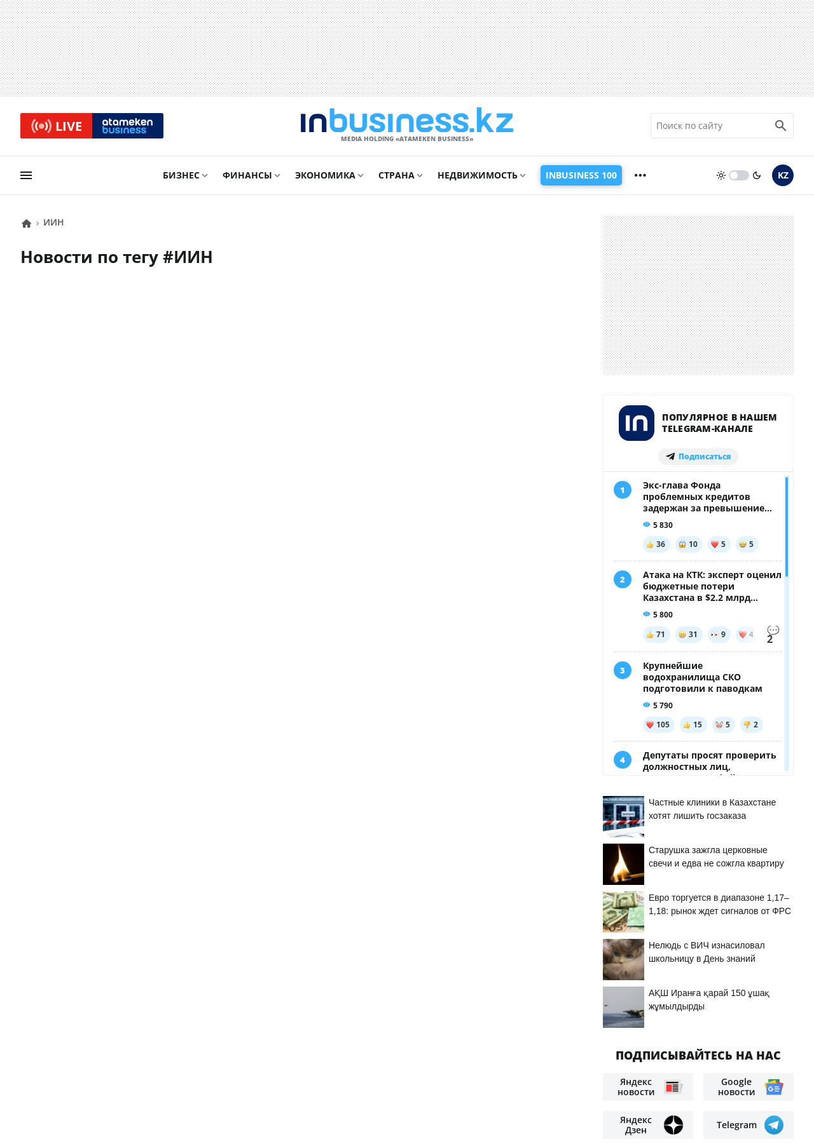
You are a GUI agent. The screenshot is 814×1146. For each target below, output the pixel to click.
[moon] (757, 176)
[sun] (721, 176)
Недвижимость (478, 176)
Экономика (325, 176)
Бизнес (181, 176)
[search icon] (781, 126)
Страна (396, 176)
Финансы (247, 176)
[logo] (407, 126)
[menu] (26, 176)
